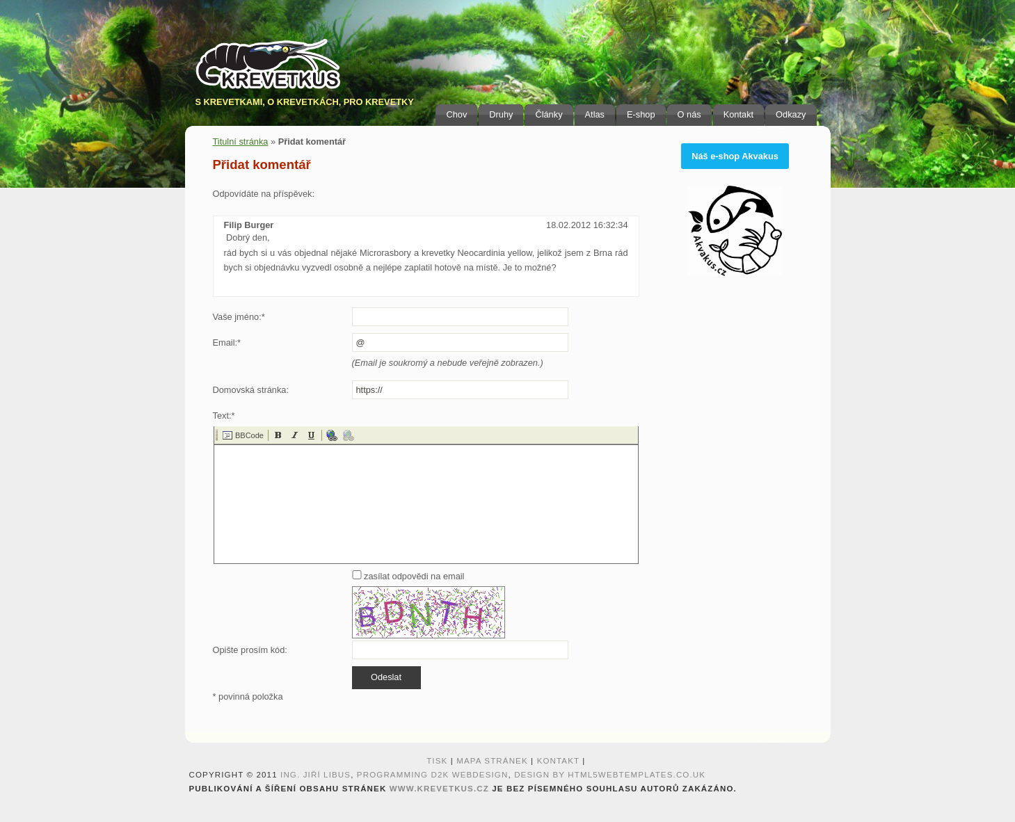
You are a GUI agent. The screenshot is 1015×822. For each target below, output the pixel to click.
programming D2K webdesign (433, 775)
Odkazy (791, 114)
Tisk (436, 761)
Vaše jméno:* (239, 317)
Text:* (224, 415)
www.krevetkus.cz (439, 788)
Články (548, 114)
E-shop (641, 114)
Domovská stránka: (251, 390)
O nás (689, 114)
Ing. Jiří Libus (315, 775)
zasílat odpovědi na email (408, 576)
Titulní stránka (241, 141)
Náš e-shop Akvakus (735, 156)
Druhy (501, 114)
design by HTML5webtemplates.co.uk (609, 775)
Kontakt (738, 114)
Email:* (227, 342)
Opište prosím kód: (250, 650)
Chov (456, 114)
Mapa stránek (492, 761)
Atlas (595, 114)
